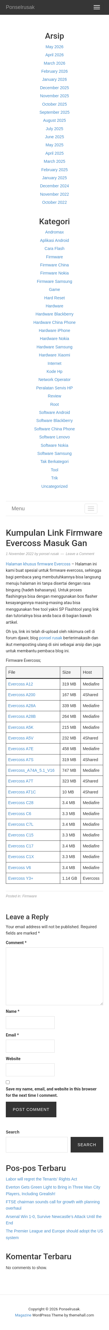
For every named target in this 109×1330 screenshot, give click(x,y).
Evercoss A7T (20, 781)
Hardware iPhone (54, 330)
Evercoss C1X (21, 856)
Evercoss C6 (19, 813)
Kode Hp (54, 371)
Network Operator (54, 379)
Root (54, 404)
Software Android (54, 412)
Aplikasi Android (54, 240)
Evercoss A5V (20, 738)
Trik (54, 478)
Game (54, 289)
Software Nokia (54, 445)
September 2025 (55, 112)
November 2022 (54, 194)
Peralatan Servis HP (54, 388)
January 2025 (54, 177)
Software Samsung (54, 453)
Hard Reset (54, 298)
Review (54, 396)
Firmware (54, 257)
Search (12, 1132)
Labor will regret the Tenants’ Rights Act (41, 1179)
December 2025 (54, 87)
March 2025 (54, 161)
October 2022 (54, 202)
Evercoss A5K (20, 727)
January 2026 (54, 79)
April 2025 (54, 153)
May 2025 (54, 145)
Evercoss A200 (21, 694)
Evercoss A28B (22, 716)
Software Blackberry (54, 420)
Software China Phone (54, 429)
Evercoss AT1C (22, 792)
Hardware (54, 306)
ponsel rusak (50, 638)
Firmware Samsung (54, 281)
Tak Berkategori (54, 461)
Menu (18, 508)
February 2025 (54, 169)
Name (12, 1011)
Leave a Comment (80, 554)
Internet (54, 363)
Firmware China (54, 265)
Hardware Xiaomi (54, 355)
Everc (13, 759)
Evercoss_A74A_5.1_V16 (31, 770)
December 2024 (54, 186)
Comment (16, 942)
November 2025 (54, 96)
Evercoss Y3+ (20, 878)
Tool (54, 470)
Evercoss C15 (20, 835)
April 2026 (54, 55)
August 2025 (54, 120)
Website (13, 1058)
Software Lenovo (54, 437)
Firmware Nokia (54, 273)
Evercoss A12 (20, 684)
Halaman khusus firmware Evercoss (38, 564)
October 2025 (54, 104)
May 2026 (54, 46)
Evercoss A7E (20, 748)
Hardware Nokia (54, 338)
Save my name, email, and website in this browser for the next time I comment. (51, 1092)
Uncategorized (54, 486)
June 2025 (54, 137)
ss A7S (27, 759)
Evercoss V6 (19, 867)
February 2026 (54, 71)
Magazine (23, 1315)
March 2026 (54, 63)
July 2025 (54, 128)
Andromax (54, 232)
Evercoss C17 (20, 846)
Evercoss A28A (22, 705)
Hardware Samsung (55, 347)
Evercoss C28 (20, 802)
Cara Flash (54, 248)
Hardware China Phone (54, 322)
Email (12, 1035)
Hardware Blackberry (54, 314)
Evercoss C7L (20, 824)
